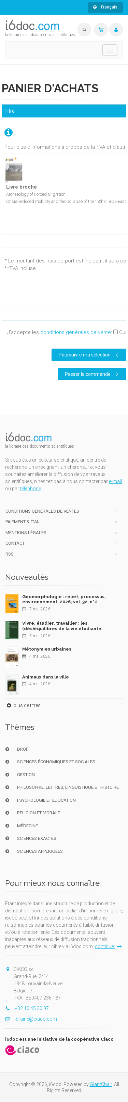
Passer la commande (92, 374)
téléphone (30, 488)
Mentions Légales (25, 532)
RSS (9, 554)
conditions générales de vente (75, 332)
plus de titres (23, 705)
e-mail (115, 481)
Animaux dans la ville (45, 677)
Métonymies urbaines (46, 649)
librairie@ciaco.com (31, 1019)
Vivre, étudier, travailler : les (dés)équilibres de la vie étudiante (61, 626)
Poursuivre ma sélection (89, 355)
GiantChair (101, 1084)
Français (105, 7)
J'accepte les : (66, 332)
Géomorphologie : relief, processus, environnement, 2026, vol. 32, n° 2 (64, 599)
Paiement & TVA (22, 521)
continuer (108, 946)
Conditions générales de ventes (42, 511)
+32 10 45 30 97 (27, 1008)
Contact (15, 543)
